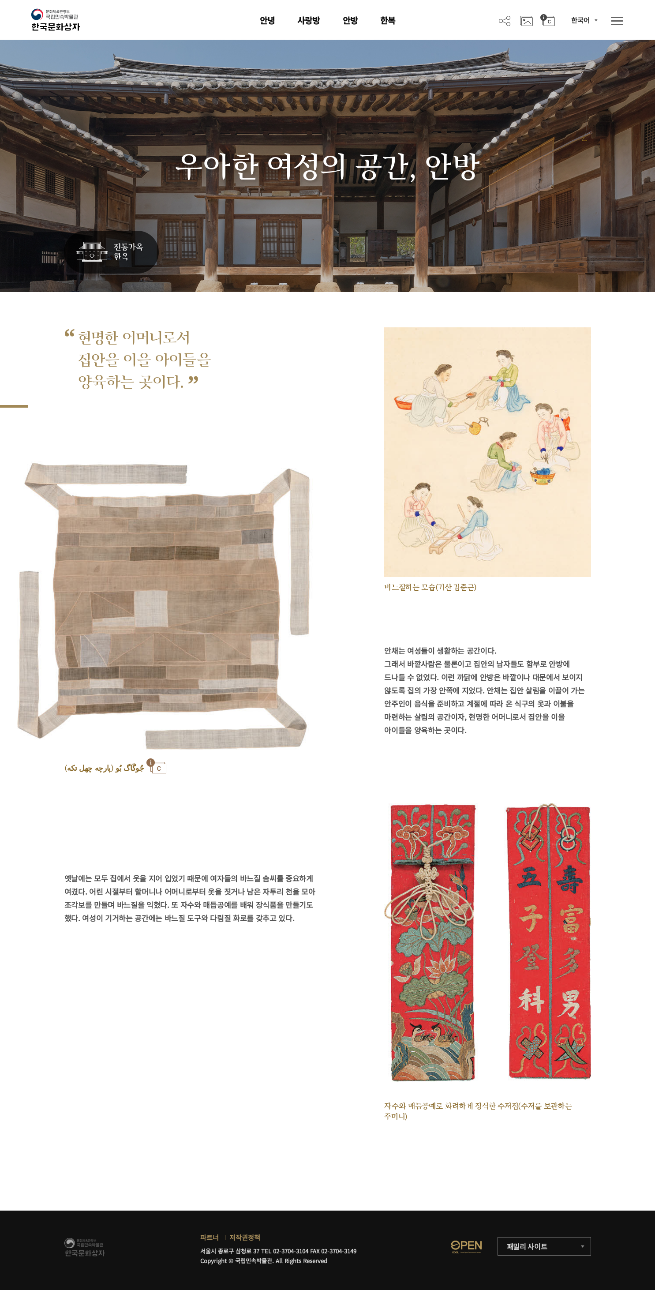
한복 (387, 20)
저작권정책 (244, 1237)
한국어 (580, 20)
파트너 (209, 1237)
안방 (350, 20)
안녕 (267, 20)
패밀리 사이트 (527, 1246)
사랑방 (308, 20)
